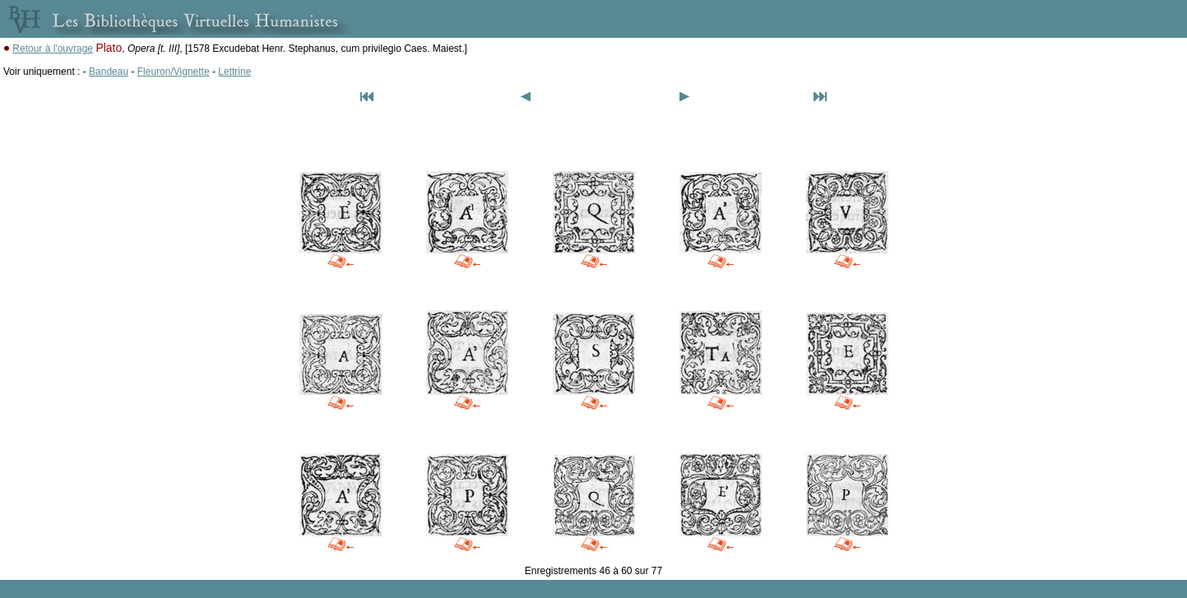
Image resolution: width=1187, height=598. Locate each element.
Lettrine (234, 71)
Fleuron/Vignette (173, 71)
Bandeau (108, 71)
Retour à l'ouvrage (52, 48)
